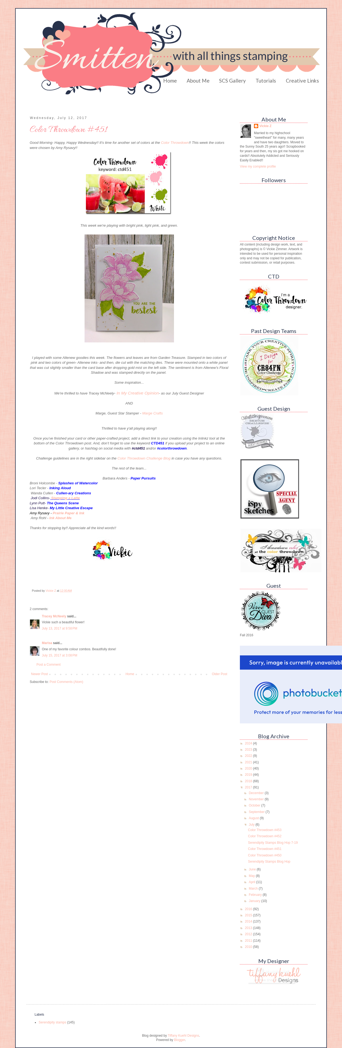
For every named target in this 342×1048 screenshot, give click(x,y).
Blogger (179, 1040)
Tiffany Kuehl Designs (183, 1035)
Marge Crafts (152, 413)
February (256, 895)
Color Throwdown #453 (264, 830)
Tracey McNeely (54, 616)
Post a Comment (48, 664)
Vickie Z (265, 126)
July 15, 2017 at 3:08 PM (59, 655)
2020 (249, 768)
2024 (249, 743)
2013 (249, 928)
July (252, 824)
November (257, 799)
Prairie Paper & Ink (68, 513)
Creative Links (302, 80)
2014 (249, 921)
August (254, 818)
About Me (198, 80)
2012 (249, 934)
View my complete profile (258, 166)
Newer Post (39, 674)
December (257, 793)
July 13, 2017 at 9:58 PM (59, 628)
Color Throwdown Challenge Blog (144, 458)
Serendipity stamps (52, 1022)
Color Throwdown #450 (264, 855)
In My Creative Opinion (137, 393)
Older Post (219, 674)
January (255, 901)
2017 (249, 787)
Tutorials (266, 80)
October (255, 805)
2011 (249, 940)
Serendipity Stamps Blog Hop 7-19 (273, 843)
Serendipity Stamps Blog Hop (269, 861)
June (253, 869)
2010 (249, 947)
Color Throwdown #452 (264, 836)
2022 (249, 756)
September (257, 812)
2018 (249, 781)
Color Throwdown (175, 143)
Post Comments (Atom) (66, 682)
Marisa (47, 643)
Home (170, 80)
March (254, 888)
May (252, 876)
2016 (249, 909)
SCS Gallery (232, 80)
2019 (249, 775)
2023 (249, 749)
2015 (249, 915)
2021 (249, 762)
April (252, 882)
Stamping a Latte (65, 498)
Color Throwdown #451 (264, 849)
